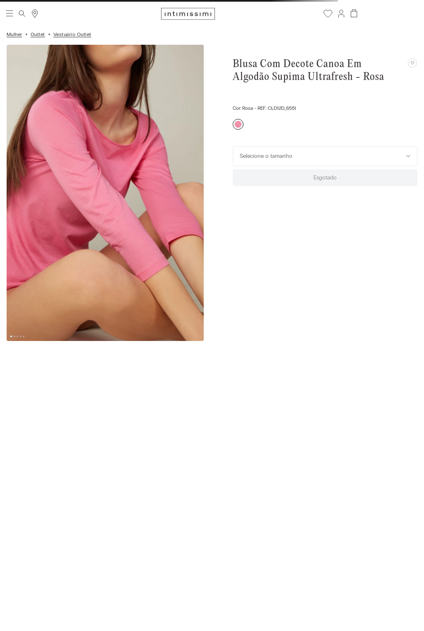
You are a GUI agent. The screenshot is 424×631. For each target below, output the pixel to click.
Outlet (38, 34)
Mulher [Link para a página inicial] (14, 34)
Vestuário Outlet (72, 34)
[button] (341, 14)
